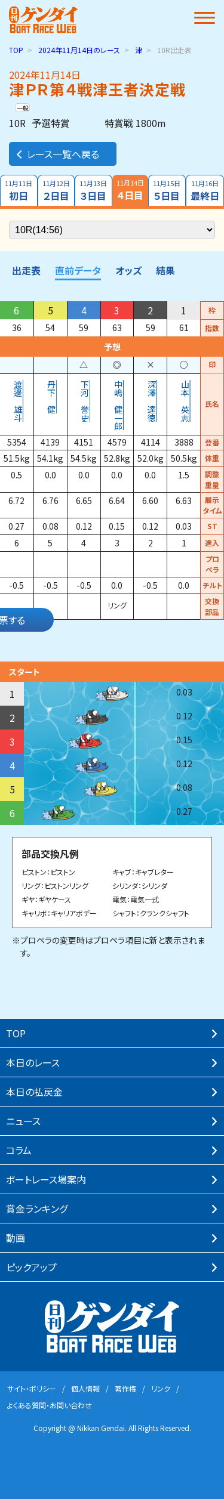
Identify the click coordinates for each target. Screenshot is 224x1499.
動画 (15, 1238)
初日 (19, 190)
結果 (165, 270)
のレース (79, 50)
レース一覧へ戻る (57, 154)
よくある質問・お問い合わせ (49, 1405)
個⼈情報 (85, 1388)
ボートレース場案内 (46, 1179)
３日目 (93, 190)
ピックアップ (31, 1267)
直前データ (78, 270)
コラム (19, 1150)
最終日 (205, 190)
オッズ (128, 270)
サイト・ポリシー (31, 1388)
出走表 (26, 270)
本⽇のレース (33, 1062)
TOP (16, 50)
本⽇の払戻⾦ (34, 1091)
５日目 (167, 190)
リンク (160, 1388)
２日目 (56, 190)
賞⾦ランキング (36, 1208)
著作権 (125, 1388)
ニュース (23, 1121)
